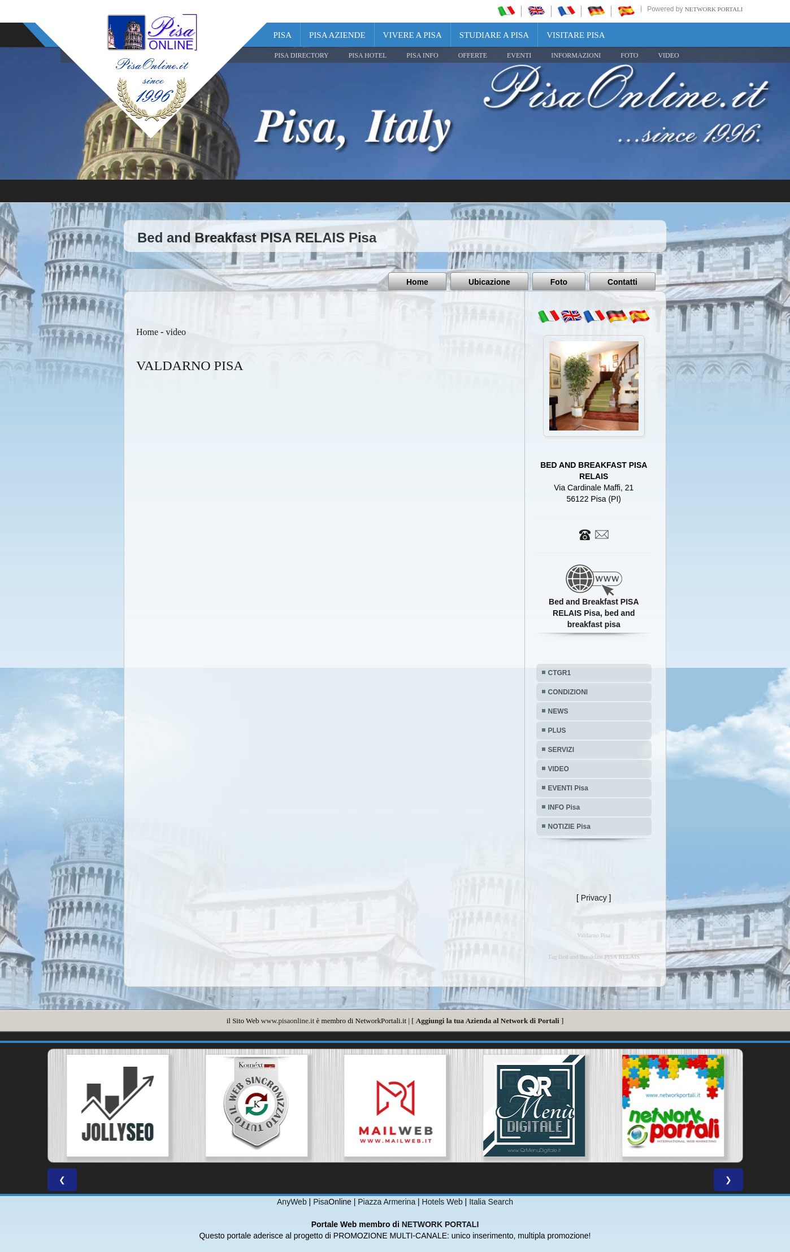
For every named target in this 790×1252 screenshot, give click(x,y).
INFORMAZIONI (576, 55)
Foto (558, 281)
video (176, 331)
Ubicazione (489, 281)
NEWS (558, 711)
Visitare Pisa (575, 35)
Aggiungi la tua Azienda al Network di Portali (487, 1020)
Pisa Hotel (368, 55)
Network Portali (714, 9)
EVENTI (519, 55)
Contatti (622, 281)
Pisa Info (422, 55)
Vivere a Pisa (412, 35)
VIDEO (668, 55)
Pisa (283, 35)
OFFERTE (472, 55)
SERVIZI (561, 749)
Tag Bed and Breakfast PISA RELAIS (594, 956)
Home (417, 281)
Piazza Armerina (386, 1201)
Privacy (594, 897)
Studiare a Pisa (494, 35)
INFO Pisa (564, 807)
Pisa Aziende (337, 35)
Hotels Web (442, 1201)
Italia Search (491, 1201)
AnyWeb (292, 1201)
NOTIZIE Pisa (569, 826)
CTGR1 (559, 672)
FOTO (629, 55)
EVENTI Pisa (568, 788)
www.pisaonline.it (287, 1020)
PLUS (557, 730)
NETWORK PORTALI (440, 1223)
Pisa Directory (302, 55)
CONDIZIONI (568, 691)
